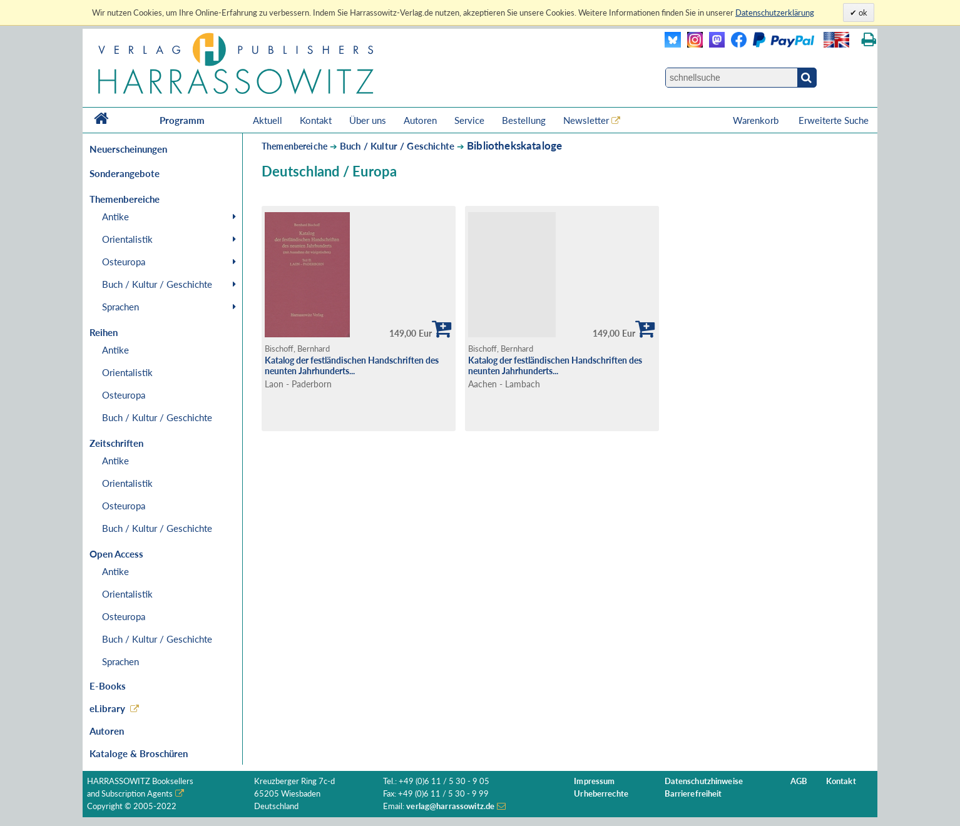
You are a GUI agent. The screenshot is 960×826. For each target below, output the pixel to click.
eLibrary (107, 708)
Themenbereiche (294, 146)
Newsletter (586, 120)
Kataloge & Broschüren (138, 753)
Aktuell (267, 120)
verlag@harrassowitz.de (450, 806)
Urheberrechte (601, 793)
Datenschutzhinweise (704, 781)
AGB (798, 781)
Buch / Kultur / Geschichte (157, 284)
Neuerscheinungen (128, 149)
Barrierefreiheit (693, 793)
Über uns (367, 120)
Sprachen (120, 306)
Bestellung (524, 120)
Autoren (420, 120)
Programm (182, 120)
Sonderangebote (124, 173)
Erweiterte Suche (834, 120)
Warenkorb (757, 120)
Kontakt (316, 120)
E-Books (107, 685)
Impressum (594, 781)
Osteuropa (123, 261)
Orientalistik (127, 239)
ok (862, 13)
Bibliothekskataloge (514, 145)
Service (469, 120)
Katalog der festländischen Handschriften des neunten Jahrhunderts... (352, 365)
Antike (115, 216)
